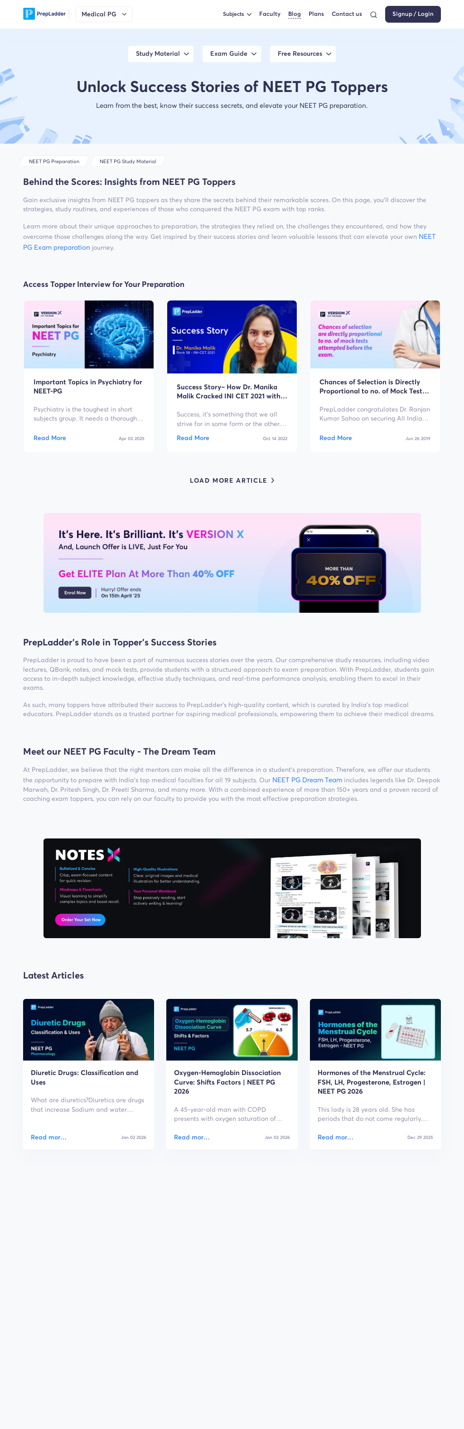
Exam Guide (228, 54)
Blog (294, 14)
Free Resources (300, 54)
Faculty (269, 14)
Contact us (347, 14)
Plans (316, 14)
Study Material (158, 54)
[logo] (44, 14)
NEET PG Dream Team (307, 779)
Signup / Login (413, 14)
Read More (50, 438)
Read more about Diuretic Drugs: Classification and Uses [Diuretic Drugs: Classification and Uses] (49, 1138)
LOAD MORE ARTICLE (232, 480)
